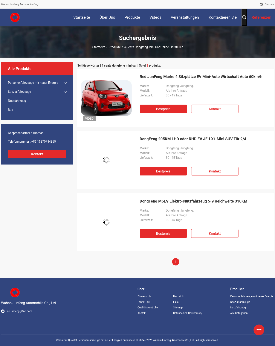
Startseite (98, 47)
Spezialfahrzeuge (19, 91)
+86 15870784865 (43, 141)
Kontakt (37, 154)
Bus (10, 109)
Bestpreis (163, 109)
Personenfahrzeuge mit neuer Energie (33, 82)
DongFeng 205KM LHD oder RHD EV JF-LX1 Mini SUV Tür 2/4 (193, 139)
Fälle (176, 301)
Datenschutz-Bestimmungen (187, 313)
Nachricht (178, 296)
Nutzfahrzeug (17, 100)
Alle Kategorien (239, 313)
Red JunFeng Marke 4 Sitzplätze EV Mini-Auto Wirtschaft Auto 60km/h (201, 76)
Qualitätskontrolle (148, 307)
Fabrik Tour (144, 301)
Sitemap (178, 307)
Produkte (115, 47)
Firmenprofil (144, 296)
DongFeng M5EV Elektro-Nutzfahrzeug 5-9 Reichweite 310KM (193, 201)
